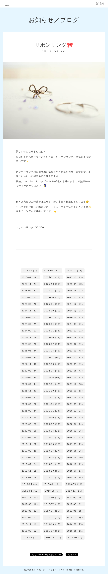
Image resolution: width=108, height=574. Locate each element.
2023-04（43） (53, 350)
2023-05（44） (30, 350)
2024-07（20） (53, 317)
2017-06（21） (75, 504)
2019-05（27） (30, 457)
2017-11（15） (30, 497)
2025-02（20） (30, 304)
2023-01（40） (53, 357)
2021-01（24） (53, 410)
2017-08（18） (30, 504)
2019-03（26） (75, 457)
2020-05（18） (30, 430)
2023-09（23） (75, 337)
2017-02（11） (30, 517)
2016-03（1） (75, 537)
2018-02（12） (31, 490)
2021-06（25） (75, 397)
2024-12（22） (75, 304)
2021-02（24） (30, 410)
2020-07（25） (53, 424)
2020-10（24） (53, 417)
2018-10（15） (53, 470)
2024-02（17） (30, 330)
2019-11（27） (30, 444)
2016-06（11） (75, 530)
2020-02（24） (30, 437)
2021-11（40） (30, 390)
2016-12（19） (75, 517)
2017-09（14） (75, 497)
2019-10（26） (53, 444)
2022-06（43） (75, 370)
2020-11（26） (30, 417)
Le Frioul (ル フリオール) (46, 569)
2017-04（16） (52, 510)
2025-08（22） (30, 290)
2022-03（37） (75, 377)
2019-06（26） (75, 450)
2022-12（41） (75, 357)
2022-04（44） (53, 377)
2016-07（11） (53, 530)
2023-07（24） (53, 344)
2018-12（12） (75, 464)
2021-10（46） (53, 390)
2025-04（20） (53, 297)
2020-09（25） (75, 417)
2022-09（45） (75, 364)
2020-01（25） (53, 437)
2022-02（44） (30, 384)
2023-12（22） (75, 330)
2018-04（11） (52, 484)
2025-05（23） (30, 297)
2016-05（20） (31, 537)
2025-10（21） (53, 284)
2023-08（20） (30, 344)
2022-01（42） (53, 384)
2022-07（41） (53, 370)
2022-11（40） (30, 364)
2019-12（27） (75, 437)
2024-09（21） (75, 310)
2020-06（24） (75, 424)
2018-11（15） (30, 470)
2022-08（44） (30, 370)
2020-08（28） (30, 424)
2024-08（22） (30, 317)
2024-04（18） (53, 324)
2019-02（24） (30, 464)
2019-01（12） (53, 464)
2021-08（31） (30, 397)
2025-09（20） (75, 284)
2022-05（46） (30, 377)
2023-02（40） (30, 357)
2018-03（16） (74, 484)
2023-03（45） (75, 350)
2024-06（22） (75, 317)
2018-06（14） (75, 477)
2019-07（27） (53, 450)
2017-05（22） (30, 510)
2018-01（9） (53, 490)
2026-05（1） (30, 270)
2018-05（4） (30, 484)
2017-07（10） (52, 504)
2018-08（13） (30, 477)
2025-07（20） (53, 290)
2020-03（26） (75, 430)
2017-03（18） (75, 510)
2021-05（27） (30, 404)
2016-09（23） (75, 524)
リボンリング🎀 (54, 45)
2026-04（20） (52, 270)
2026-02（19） (30, 277)
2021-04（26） (53, 404)
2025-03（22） (75, 297)
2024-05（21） (30, 324)
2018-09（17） (75, 470)
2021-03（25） (75, 404)
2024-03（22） (75, 324)
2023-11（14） (30, 337)
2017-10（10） (52, 497)
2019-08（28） (30, 450)
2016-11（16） (30, 524)
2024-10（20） (53, 310)
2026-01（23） (53, 277)
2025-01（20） (53, 304)
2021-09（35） (75, 390)
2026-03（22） (74, 270)
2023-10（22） (53, 337)
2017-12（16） (74, 490)
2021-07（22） (53, 397)
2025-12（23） (75, 277)
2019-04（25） (53, 457)
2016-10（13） (53, 524)
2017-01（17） (52, 517)
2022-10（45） (53, 364)
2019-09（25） (75, 444)
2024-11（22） (30, 310)
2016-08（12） (30, 530)
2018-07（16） (53, 477)
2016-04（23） (53, 537)
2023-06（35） (75, 344)
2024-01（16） (53, 330)
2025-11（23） (30, 284)
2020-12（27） (75, 410)
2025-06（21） (75, 290)
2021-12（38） (75, 384)
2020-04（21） (53, 430)
